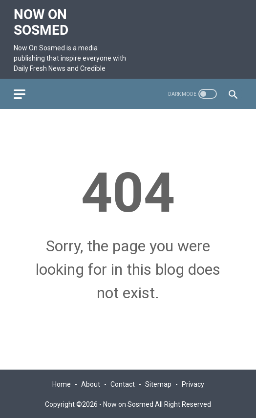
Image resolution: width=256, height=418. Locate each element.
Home (61, 383)
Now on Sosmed (42, 19)
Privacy (193, 383)
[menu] (26, 90)
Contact (122, 383)
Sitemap (158, 383)
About (90, 383)
